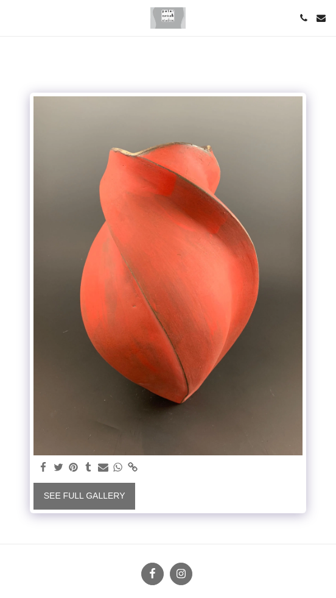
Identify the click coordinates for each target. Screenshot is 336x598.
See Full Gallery (84, 495)
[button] (13, 18)
